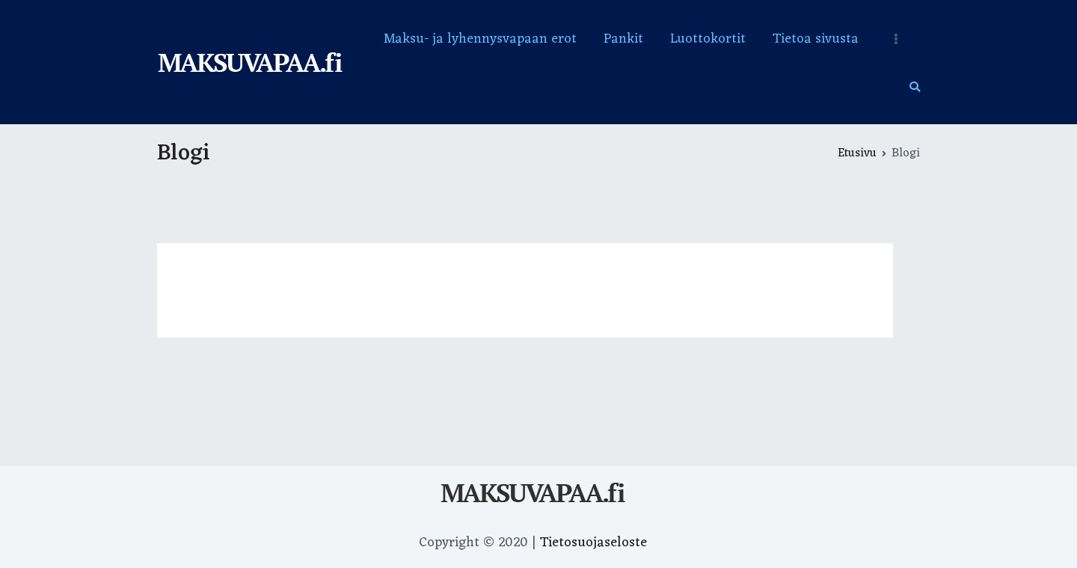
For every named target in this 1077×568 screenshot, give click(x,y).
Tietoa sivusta (816, 39)
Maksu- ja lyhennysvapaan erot (480, 39)
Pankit (623, 39)
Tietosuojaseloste (593, 543)
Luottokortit (708, 39)
